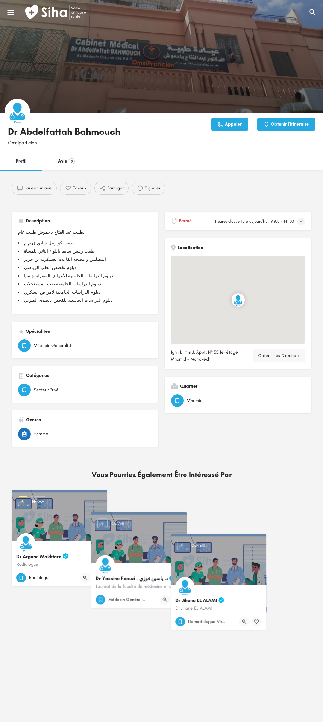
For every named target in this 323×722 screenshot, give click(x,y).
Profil (21, 161)
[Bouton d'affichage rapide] (85, 578)
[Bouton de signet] (97, 578)
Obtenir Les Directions (279, 355)
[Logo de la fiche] (17, 111)
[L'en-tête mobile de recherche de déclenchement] (312, 12)
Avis (66, 161)
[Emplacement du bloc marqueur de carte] (238, 300)
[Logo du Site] (56, 13)
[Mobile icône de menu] (10, 12)
